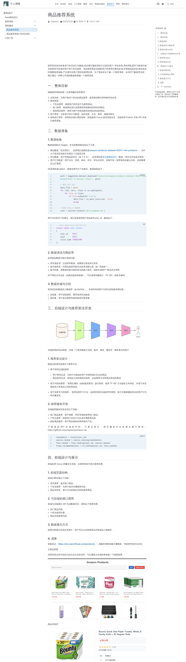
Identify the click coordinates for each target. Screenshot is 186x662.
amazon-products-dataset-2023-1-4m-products (113, 150)
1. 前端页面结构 (164, 70)
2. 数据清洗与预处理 (166, 45)
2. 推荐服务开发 (164, 62)
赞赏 (118, 4)
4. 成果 (161, 82)
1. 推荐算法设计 (164, 58)
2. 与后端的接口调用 (166, 74)
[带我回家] (12, 3)
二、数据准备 (162, 37)
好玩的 (63, 4)
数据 (85, 4)
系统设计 (110, 4)
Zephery (55, 21)
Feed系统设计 (11, 17)
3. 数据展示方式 (164, 78)
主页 (56, 4)
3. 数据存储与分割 (165, 49)
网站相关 (126, 4)
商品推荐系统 (12, 29)
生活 (91, 4)
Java (70, 4)
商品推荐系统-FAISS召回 (18, 34)
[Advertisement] (97, 44)
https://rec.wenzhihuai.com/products (76, 544)
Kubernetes (100, 4)
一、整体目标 (162, 33)
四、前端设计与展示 (165, 66)
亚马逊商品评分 (109, 157)
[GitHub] (158, 4)
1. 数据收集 (162, 41)
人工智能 (77, 4)
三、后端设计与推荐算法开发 (168, 54)
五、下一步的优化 (164, 87)
